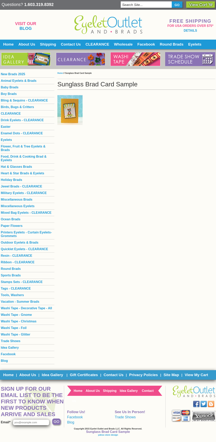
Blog (25, 28)
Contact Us (71, 44)
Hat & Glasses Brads (16, 166)
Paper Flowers (11, 225)
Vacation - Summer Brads (20, 301)
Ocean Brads (10, 219)
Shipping (48, 44)
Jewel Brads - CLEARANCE (21, 186)
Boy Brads (9, 94)
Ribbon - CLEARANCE (18, 262)
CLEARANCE (97, 44)
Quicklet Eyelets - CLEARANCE (24, 249)
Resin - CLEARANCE (16, 255)
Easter (6, 126)
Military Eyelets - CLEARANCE (24, 193)
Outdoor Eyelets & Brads (19, 242)
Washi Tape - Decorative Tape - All (26, 308)
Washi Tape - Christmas (19, 321)
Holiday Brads (11, 179)
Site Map (171, 375)
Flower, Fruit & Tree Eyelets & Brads (23, 148)
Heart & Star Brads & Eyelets (22, 173)
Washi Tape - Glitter (15, 334)
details (190, 30)
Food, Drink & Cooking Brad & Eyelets (23, 158)
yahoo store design (108, 435)
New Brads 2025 (13, 74)
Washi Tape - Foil (14, 328)
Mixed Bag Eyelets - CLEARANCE (26, 212)
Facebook (146, 44)
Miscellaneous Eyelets (18, 206)
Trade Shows (10, 341)
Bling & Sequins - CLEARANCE (24, 100)
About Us (26, 44)
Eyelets (195, 44)
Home (8, 44)
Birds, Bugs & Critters (17, 107)
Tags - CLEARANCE (16, 288)
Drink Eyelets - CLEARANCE (22, 120)
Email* (6, 422)
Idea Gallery (10, 347)
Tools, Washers (12, 295)
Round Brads (171, 44)
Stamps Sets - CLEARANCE (22, 282)
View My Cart (196, 375)
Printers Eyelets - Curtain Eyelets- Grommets (26, 234)
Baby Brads (9, 87)
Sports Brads (11, 275)
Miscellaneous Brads (16, 199)
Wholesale (123, 44)
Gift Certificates (84, 375)
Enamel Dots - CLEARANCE (22, 133)
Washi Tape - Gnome (16, 314)
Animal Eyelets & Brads (19, 80)
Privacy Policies (143, 375)
